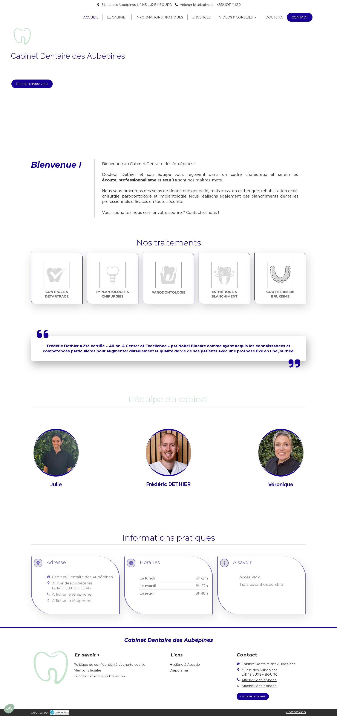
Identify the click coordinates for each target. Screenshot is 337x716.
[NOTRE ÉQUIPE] (56, 469)
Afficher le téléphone (196, 5)
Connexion (296, 712)
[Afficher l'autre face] (56, 469)
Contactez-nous (201, 212)
